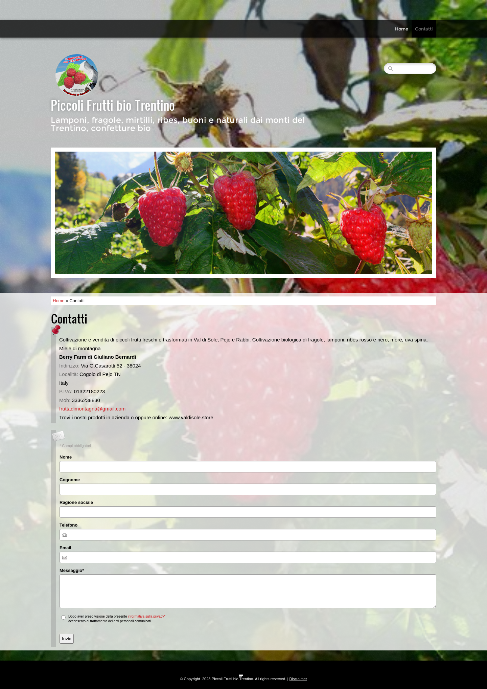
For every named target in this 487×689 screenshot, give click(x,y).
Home (401, 28)
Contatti (424, 28)
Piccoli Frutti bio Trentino (113, 105)
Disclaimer (298, 679)
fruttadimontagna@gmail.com (92, 409)
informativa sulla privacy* (146, 616)
